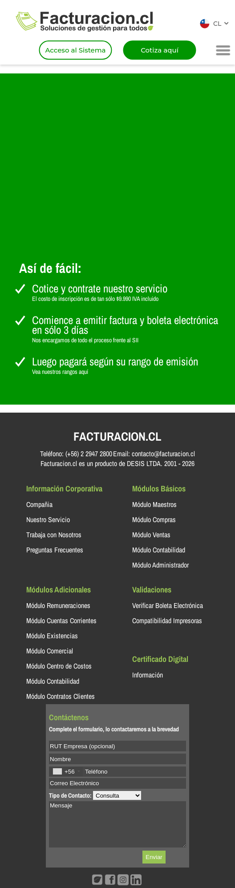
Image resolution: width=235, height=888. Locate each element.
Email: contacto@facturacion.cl (154, 453)
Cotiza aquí (159, 50)
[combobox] (66, 771)
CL (217, 24)
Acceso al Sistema (75, 50)
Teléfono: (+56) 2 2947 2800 (76, 453)
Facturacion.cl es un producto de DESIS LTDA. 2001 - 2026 (117, 463)
